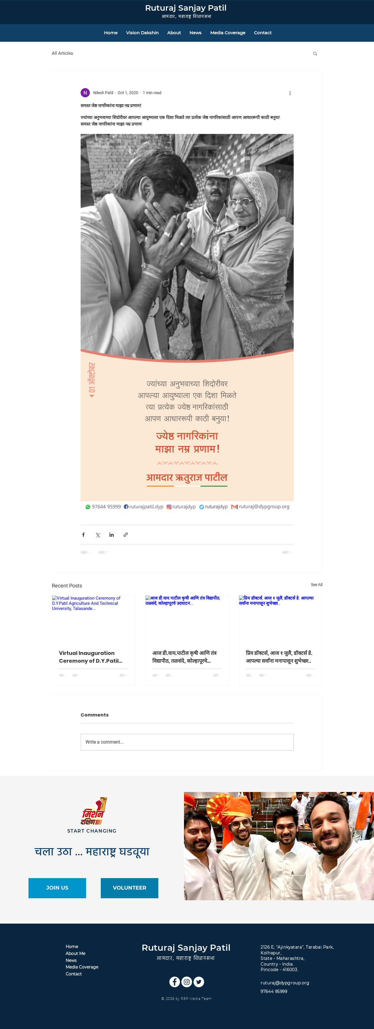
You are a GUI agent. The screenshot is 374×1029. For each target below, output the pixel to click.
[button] (315, 53)
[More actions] (290, 92)
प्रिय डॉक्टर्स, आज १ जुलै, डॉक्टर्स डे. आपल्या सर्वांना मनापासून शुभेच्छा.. (279, 656)
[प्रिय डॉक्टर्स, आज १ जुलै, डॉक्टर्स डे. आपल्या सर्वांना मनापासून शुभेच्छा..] (280, 619)
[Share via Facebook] (83, 534)
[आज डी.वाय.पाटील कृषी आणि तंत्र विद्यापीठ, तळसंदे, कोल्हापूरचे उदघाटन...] (187, 619)
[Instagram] (186, 982)
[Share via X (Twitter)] (97, 534)
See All (316, 584)
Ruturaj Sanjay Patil (186, 8)
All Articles (62, 53)
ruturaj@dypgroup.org (285, 983)
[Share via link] (125, 534)
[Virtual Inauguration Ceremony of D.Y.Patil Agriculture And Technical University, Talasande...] (93, 619)
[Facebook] (174, 982)
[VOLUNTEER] (129, 888)
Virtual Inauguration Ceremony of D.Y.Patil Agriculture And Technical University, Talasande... (89, 657)
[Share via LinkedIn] (111, 534)
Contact (74, 974)
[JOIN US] (57, 888)
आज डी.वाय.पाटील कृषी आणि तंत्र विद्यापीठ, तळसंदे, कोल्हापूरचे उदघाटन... (184, 657)
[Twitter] (198, 982)
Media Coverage (82, 967)
